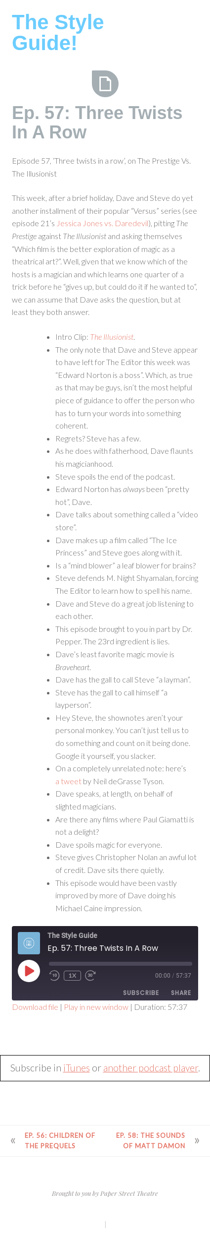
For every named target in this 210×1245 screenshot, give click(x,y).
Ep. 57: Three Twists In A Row (97, 123)
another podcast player (150, 1067)
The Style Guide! (58, 32)
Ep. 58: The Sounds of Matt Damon (150, 1140)
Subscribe (141, 993)
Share (181, 993)
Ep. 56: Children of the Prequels (60, 1140)
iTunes (76, 1067)
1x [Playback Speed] (72, 975)
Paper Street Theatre (129, 1193)
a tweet (68, 781)
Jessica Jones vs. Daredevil (102, 223)
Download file (35, 1006)
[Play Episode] (29, 971)
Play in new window (96, 1006)
